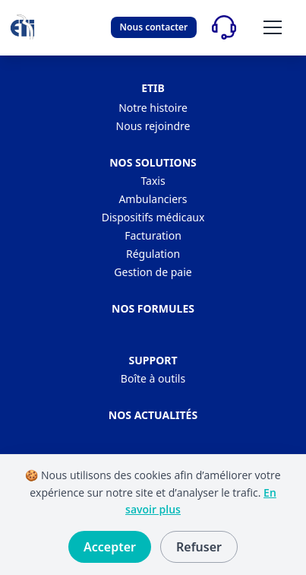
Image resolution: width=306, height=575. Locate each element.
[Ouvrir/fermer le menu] (272, 27)
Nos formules (153, 308)
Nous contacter (154, 27)
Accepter (110, 546)
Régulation (153, 253)
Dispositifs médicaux (153, 217)
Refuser (199, 546)
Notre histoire (153, 107)
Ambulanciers (152, 199)
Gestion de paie (152, 272)
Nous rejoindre (153, 126)
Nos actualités (153, 415)
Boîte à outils (153, 378)
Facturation (153, 235)
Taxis (152, 180)
